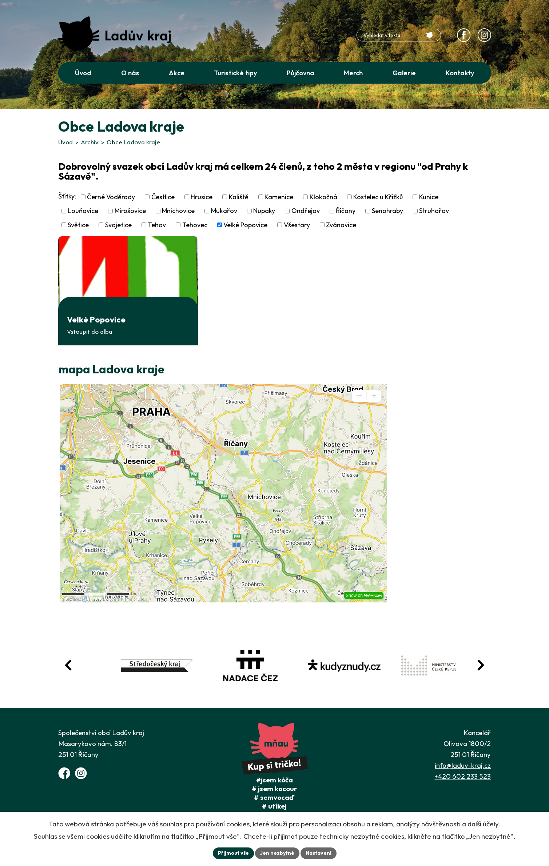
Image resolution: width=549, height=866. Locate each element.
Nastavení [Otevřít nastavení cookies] (318, 853)
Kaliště (238, 197)
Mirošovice (130, 211)
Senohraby (387, 211)
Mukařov (224, 211)
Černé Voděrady (111, 197)
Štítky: (67, 196)
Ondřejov (305, 211)
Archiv (90, 142)
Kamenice (278, 197)
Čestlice (163, 197)
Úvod (65, 142)
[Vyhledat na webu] (430, 35)
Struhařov (434, 211)
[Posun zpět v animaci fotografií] (68, 665)
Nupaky (264, 211)
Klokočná (323, 197)
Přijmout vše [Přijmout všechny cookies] (233, 853)
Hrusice (201, 197)
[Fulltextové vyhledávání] (399, 35)
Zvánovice (341, 225)
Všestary (297, 225)
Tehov (157, 225)
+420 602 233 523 (462, 776)
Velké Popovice (245, 225)
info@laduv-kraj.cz (463, 765)
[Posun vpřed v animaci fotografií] (480, 665)
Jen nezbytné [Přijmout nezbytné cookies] (277, 853)
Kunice (428, 197)
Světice (78, 225)
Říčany (345, 211)
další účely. (484, 823)
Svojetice (118, 225)
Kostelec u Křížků (378, 197)
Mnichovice (178, 211)
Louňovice (83, 211)
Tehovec (194, 225)
